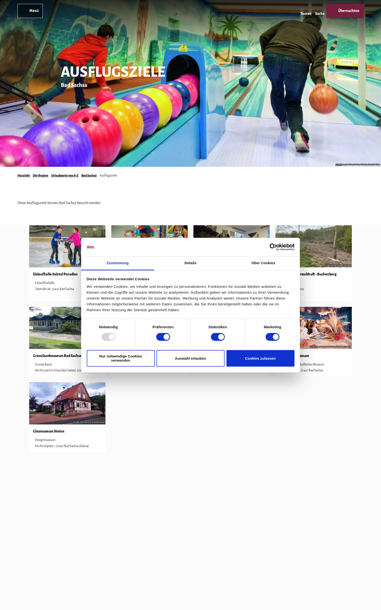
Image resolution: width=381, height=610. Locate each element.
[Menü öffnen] (30, 11)
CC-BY (339, 165)
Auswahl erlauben (190, 358)
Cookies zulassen (260, 358)
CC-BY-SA (329, 265)
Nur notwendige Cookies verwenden (120, 358)
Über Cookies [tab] (263, 263)
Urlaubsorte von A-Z (64, 175)
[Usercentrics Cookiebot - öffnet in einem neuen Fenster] (273, 247)
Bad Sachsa (89, 175)
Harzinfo (23, 175)
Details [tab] (190, 263)
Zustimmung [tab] (118, 263)
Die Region (40, 175)
